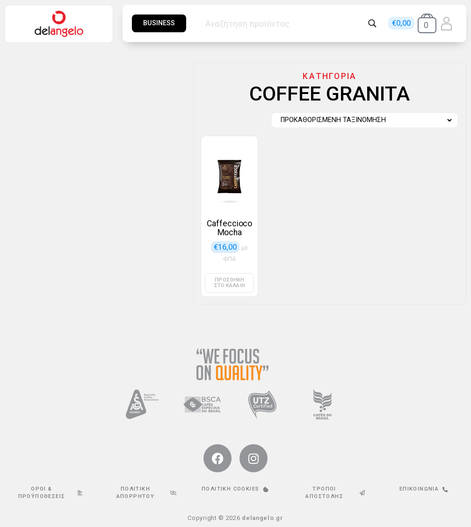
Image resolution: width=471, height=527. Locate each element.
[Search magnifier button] (372, 23)
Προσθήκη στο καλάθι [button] (229, 282)
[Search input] (284, 23)
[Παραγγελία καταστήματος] (362, 120)
